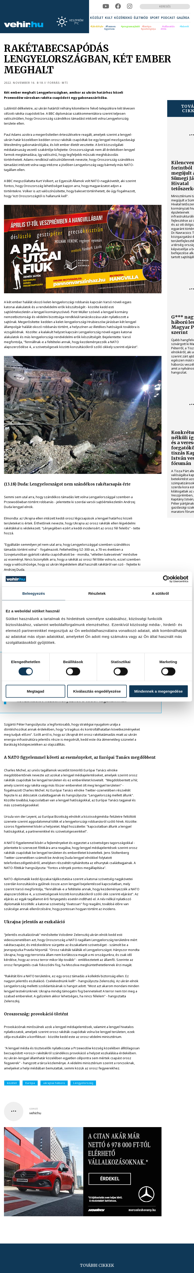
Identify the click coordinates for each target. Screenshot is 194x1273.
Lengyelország (83, 1083)
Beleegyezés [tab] (33, 593)
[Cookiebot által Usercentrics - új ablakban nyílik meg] (166, 579)
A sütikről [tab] (160, 593)
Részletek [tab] (97, 593)
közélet (12, 1083)
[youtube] (105, 6)
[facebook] (118, 6)
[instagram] (129, 6)
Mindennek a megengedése (158, 691)
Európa (30, 1083)
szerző (33, 1109)
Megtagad (35, 691)
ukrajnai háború (54, 1083)
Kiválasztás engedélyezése (97, 691)
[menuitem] (96, 17)
